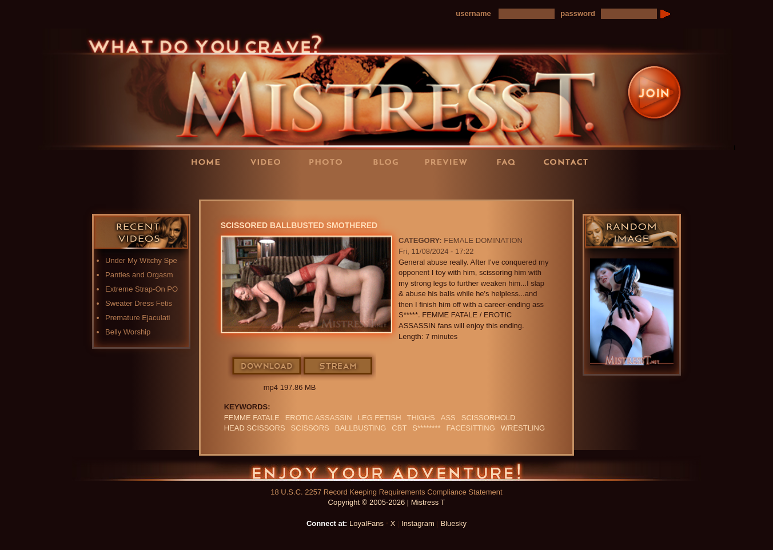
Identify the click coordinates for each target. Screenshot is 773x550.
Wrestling (523, 428)
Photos (329, 161)
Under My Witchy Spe (141, 260)
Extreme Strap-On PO (141, 289)
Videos (269, 161)
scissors (310, 428)
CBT (399, 428)
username (473, 13)
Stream (338, 366)
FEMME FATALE (252, 417)
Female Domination (483, 240)
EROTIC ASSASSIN (318, 417)
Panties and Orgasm (139, 274)
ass (448, 417)
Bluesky (454, 523)
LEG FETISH (379, 417)
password (577, 13)
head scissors (254, 428)
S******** (426, 428)
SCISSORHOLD (488, 417)
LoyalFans (269, 185)
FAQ (509, 161)
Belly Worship (127, 332)
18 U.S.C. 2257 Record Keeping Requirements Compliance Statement (386, 492)
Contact (569, 161)
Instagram (418, 523)
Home (209, 161)
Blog (389, 161)
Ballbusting (360, 428)
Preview (449, 161)
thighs (421, 417)
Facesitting (471, 428)
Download (267, 366)
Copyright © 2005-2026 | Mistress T (386, 502)
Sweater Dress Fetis (138, 303)
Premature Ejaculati (137, 317)
